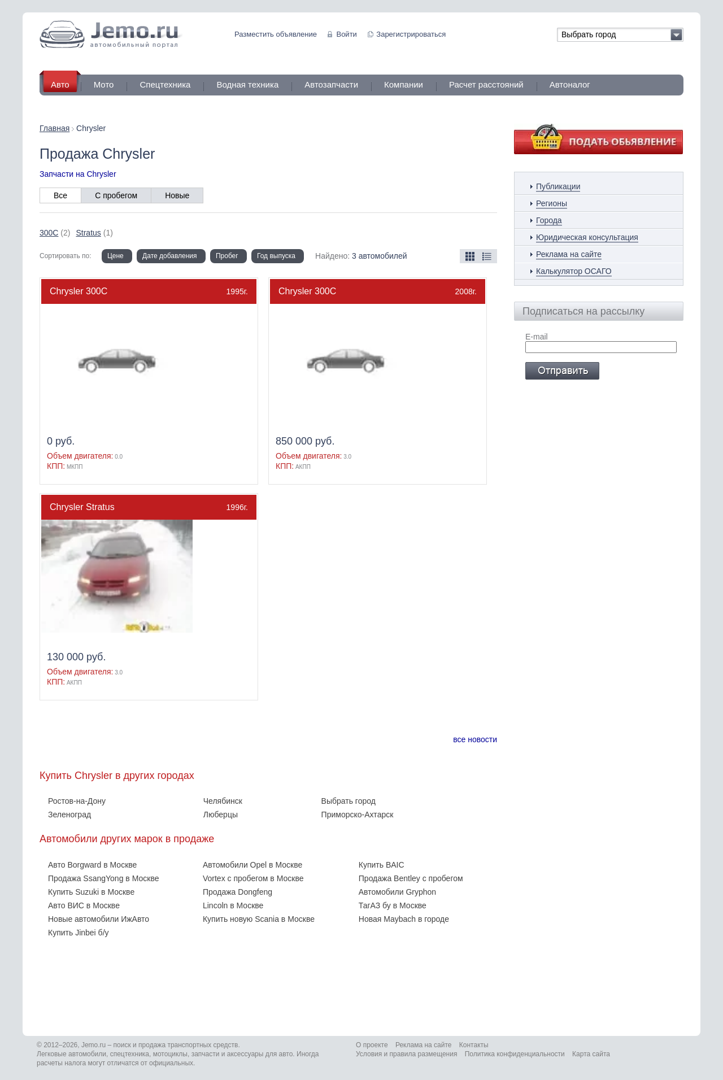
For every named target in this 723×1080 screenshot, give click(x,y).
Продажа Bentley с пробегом (411, 878)
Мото (104, 84)
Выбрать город (348, 800)
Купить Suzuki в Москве (91, 891)
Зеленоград (69, 814)
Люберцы (220, 814)
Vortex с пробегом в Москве (253, 878)
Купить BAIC (381, 864)
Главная (54, 128)
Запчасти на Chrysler (78, 173)
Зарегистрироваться (411, 34)
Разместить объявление (275, 34)
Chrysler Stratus (82, 507)
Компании (403, 84)
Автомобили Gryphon (397, 891)
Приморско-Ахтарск (357, 814)
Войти (346, 34)
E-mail (536, 336)
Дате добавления (169, 256)
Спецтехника (165, 84)
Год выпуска (276, 256)
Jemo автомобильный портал (111, 34)
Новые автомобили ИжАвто (98, 919)
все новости (475, 739)
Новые (177, 195)
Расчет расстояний (486, 84)
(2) (55, 232)
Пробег (227, 256)
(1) (94, 232)
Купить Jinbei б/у (78, 932)
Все (60, 195)
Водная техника (247, 84)
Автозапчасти (331, 84)
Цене (115, 256)
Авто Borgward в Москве (92, 864)
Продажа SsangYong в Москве (103, 878)
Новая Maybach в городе (404, 919)
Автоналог (570, 84)
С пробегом (116, 195)
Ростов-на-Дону (77, 800)
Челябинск (222, 800)
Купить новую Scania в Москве (259, 919)
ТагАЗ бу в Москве (392, 905)
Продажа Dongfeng (237, 891)
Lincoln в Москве (233, 905)
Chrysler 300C (78, 291)
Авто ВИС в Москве (84, 905)
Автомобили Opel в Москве (252, 864)
